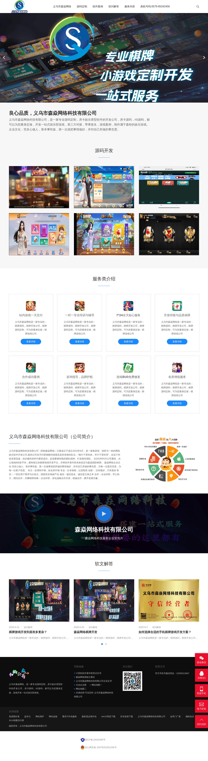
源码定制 (82, 6)
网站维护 (40, 724)
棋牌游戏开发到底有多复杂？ (28, 640)
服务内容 (129, 6)
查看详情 (30, 344)
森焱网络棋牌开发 (85, 640)
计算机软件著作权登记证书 (88, 681)
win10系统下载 (108, 724)
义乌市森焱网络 (62, 6)
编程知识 (190, 724)
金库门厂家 (175, 724)
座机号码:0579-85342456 (155, 6)
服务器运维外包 (89, 724)
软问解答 (114, 6)
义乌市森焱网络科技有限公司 (151, 724)
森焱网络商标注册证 (85, 685)
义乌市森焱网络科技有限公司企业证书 (94, 689)
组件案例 (98, 6)
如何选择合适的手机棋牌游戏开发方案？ (165, 640)
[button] (102, 99)
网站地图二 (81, 697)
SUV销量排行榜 (16, 728)
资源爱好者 (14, 724)
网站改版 (53, 724)
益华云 (27, 724)
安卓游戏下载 (126, 724)
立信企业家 (81, 693)
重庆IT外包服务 (69, 724)
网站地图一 (97, 693)
